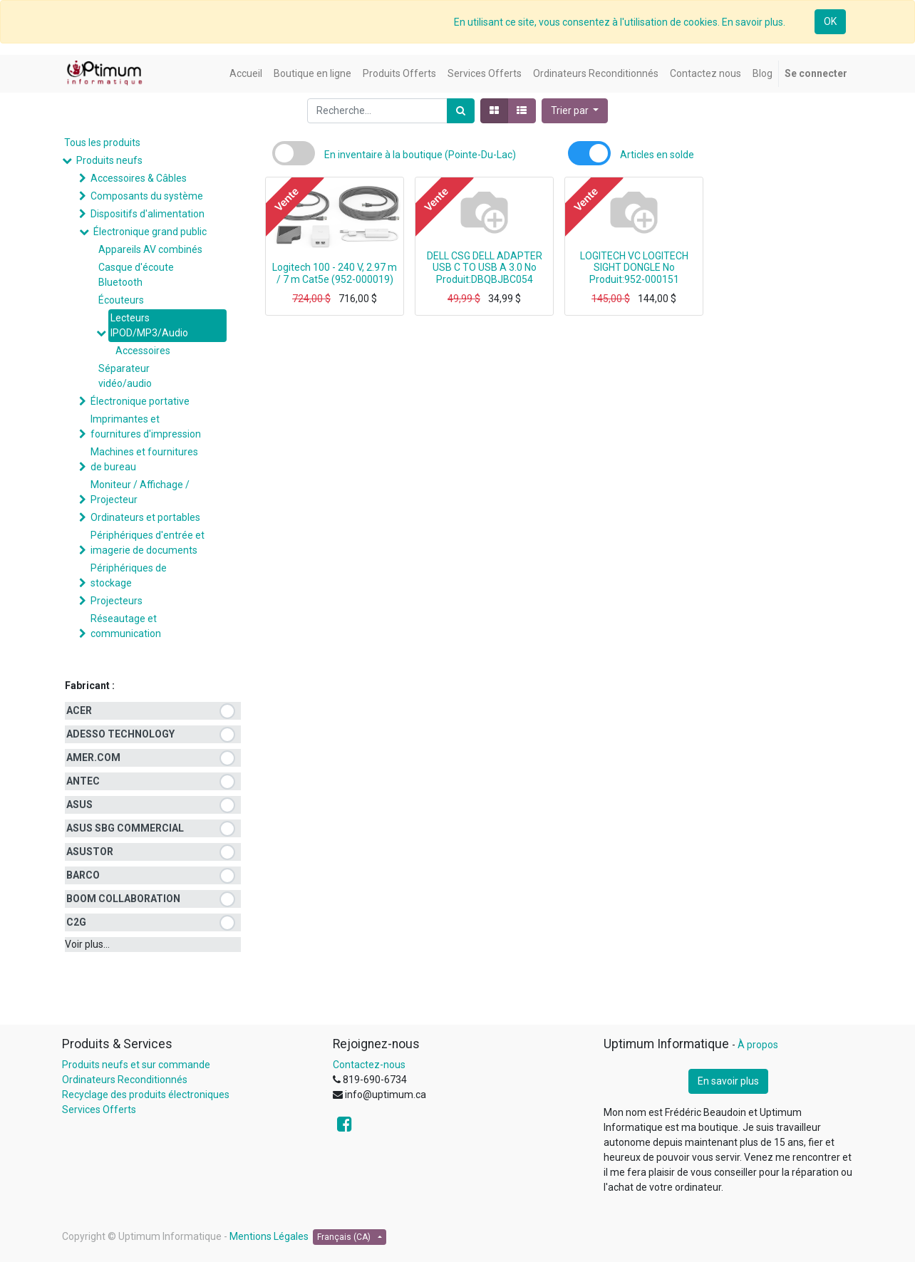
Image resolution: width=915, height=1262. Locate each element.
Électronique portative (140, 401)
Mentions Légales (269, 1236)
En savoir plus (728, 1081)
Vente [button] (286, 199)
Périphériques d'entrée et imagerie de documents (148, 542)
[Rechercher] (461, 110)
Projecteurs (117, 600)
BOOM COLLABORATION (123, 898)
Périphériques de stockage (129, 575)
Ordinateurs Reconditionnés (124, 1079)
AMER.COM (93, 757)
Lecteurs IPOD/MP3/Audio (149, 325)
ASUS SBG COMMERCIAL (125, 828)
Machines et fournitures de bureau (144, 459)
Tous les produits (102, 142)
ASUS (79, 804)
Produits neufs (109, 160)
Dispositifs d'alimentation (148, 213)
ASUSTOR (89, 851)
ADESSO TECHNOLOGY (120, 734)
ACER (79, 710)
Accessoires (142, 350)
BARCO (83, 875)
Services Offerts (99, 1109)
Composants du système (147, 196)
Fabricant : (90, 685)
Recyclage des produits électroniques (145, 1094)
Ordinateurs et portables (145, 517)
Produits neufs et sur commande (136, 1064)
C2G (76, 922)
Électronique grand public (150, 231)
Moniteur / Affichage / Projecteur (140, 492)
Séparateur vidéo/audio (125, 376)
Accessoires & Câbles (139, 178)
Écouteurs (121, 300)
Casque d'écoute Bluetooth (136, 275)
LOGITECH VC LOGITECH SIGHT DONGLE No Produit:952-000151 (634, 268)
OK (830, 21)
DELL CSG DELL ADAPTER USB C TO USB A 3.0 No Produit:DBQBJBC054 (484, 268)
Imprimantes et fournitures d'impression (146, 426)
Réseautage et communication (126, 626)
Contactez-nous (369, 1064)
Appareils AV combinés (150, 249)
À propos (758, 1044)
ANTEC (83, 781)
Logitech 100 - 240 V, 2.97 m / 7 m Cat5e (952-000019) (334, 273)
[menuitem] (246, 74)
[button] (575, 110)
